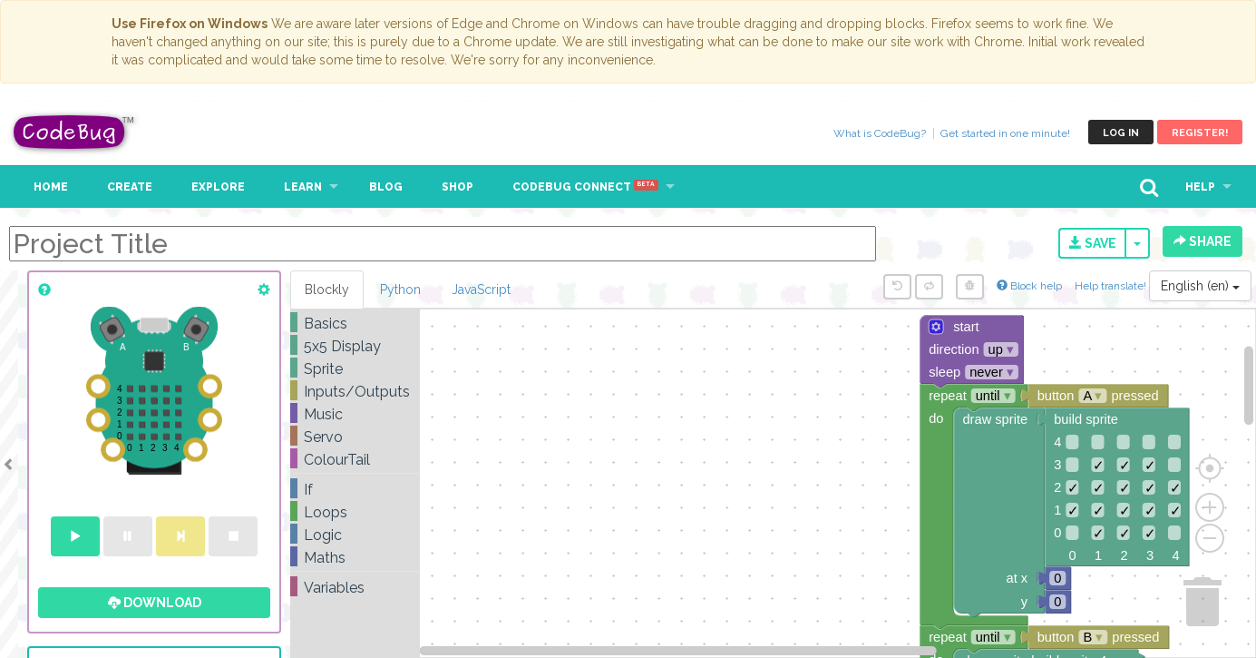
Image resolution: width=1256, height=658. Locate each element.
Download (154, 602)
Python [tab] (400, 289)
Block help (1029, 286)
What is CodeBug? (879, 133)
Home (51, 187)
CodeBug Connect (585, 187)
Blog (386, 187)
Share (1202, 241)
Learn (303, 187)
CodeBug (74, 132)
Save (1092, 243)
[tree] (355, 456)
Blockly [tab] (327, 289)
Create (129, 187)
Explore (218, 187)
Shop (457, 187)
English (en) (1200, 286)
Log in (1121, 133)
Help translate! (1112, 286)
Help (1200, 187)
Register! (1200, 133)
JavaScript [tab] (481, 289)
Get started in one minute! (1005, 133)
